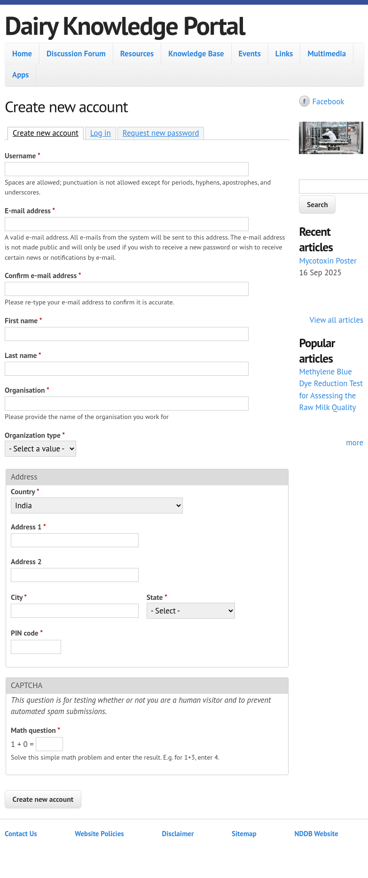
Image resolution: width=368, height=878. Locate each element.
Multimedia (326, 53)
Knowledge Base (196, 53)
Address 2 (26, 561)
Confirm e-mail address (43, 275)
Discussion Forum (76, 53)
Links (284, 53)
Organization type (35, 435)
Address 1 (28, 526)
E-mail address (30, 210)
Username (22, 155)
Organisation (27, 390)
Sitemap (244, 833)
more (354, 442)
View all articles (336, 320)
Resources (137, 53)
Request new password (161, 133)
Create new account (48, 132)
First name (23, 320)
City (19, 597)
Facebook (328, 101)
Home (22, 53)
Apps (20, 75)
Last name (23, 355)
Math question (35, 730)
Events (250, 53)
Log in (100, 133)
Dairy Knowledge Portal (125, 25)
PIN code (27, 632)
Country (25, 491)
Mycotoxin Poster (328, 261)
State (157, 597)
